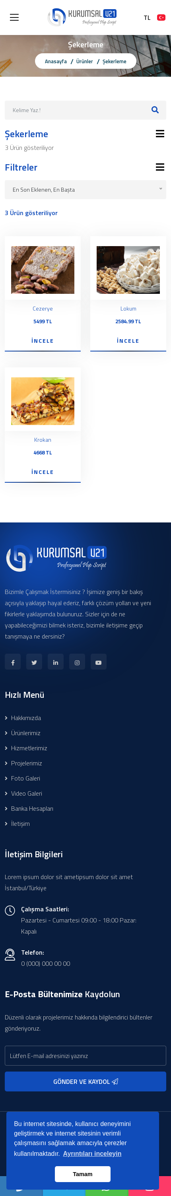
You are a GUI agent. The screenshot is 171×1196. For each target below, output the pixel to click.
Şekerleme (114, 61)
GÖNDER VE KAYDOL (85, 1081)
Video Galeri (23, 793)
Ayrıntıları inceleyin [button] (92, 1153)
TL (147, 17)
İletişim (17, 823)
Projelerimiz (23, 763)
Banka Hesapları (29, 808)
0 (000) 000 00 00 (45, 963)
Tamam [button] (82, 1174)
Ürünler (84, 61)
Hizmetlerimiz (26, 748)
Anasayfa (56, 61)
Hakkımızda (23, 717)
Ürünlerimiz (23, 733)
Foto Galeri (22, 778)
